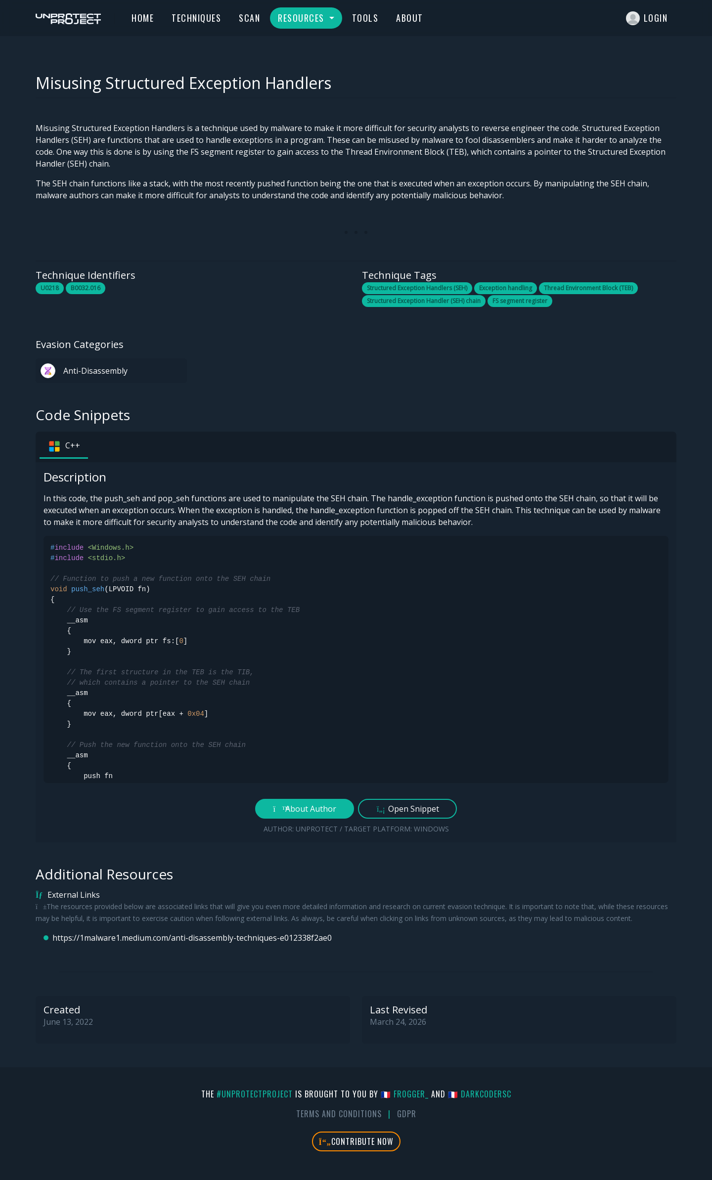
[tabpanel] (356, 652)
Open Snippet (407, 808)
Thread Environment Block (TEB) (588, 288)
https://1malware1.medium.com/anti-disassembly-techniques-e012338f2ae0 (192, 937)
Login (647, 18)
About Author (304, 808)
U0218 (50, 288)
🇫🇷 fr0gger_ (405, 1094)
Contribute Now (356, 1141)
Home (143, 17)
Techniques (196, 17)
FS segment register (519, 301)
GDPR (406, 1114)
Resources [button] (302, 17)
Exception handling (505, 288)
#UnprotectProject (255, 1094)
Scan (249, 17)
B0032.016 (85, 288)
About (409, 17)
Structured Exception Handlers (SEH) (417, 288)
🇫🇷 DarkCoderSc (479, 1094)
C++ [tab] (63, 446)
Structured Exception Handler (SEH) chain (424, 301)
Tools (365, 17)
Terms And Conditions (339, 1114)
